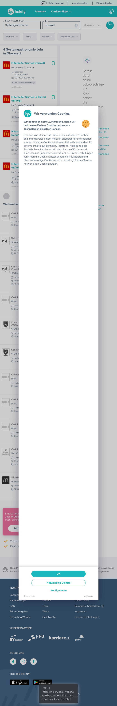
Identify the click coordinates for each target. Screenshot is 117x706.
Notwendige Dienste (58, 582)
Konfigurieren (59, 590)
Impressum (88, 596)
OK (58, 573)
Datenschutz (29, 596)
